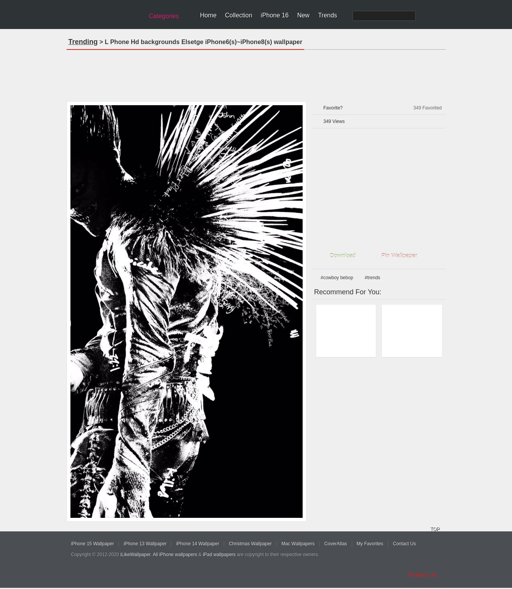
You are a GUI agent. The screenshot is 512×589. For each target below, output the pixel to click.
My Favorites (370, 543)
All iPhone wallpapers (175, 554)
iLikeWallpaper (135, 554)
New (303, 15)
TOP (435, 529)
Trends (327, 15)
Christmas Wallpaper (250, 543)
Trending (83, 42)
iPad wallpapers (219, 554)
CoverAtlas (335, 543)
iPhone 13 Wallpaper (144, 543)
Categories (164, 16)
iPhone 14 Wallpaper (197, 543)
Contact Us (404, 543)
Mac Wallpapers (298, 543)
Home (208, 15)
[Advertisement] (256, 73)
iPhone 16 (275, 15)
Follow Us (422, 575)
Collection (238, 15)
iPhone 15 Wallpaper (92, 543)
